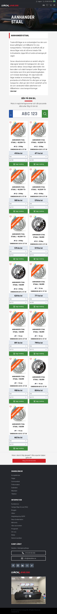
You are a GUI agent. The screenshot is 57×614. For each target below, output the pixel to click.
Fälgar (13, 478)
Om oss (13, 532)
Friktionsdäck (15, 484)
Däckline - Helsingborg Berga (20, 548)
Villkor (13, 513)
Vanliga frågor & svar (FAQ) (19, 507)
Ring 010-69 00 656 (29, 461)
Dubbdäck (14, 487)
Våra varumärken (16, 525)
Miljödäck (14, 491)
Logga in (40, 1)
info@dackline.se (28, 558)
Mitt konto (14, 522)
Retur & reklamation (17, 519)
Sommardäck (15, 481)
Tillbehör (14, 494)
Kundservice (15, 504)
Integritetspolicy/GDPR (18, 516)
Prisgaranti (14, 529)
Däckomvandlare (16, 538)
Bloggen (13, 510)
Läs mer (13, 91)
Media (13, 535)
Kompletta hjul (15, 475)
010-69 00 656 (48, 1)
